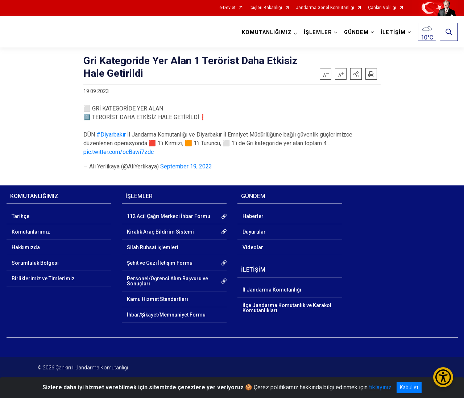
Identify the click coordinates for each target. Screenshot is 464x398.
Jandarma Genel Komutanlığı (325, 7)
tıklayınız (380, 387)
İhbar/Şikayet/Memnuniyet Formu (166, 315)
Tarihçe (20, 216)
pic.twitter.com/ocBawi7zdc (118, 151)
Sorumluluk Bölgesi (35, 263)
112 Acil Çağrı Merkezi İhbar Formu (168, 216)
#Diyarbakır (111, 134)
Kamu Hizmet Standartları (157, 299)
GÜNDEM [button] (356, 32)
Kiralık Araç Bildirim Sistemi (160, 232)
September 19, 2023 (186, 166)
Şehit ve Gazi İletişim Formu (159, 263)
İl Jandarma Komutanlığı (272, 290)
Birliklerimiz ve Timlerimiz (43, 278)
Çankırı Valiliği (382, 7)
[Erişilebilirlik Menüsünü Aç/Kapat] (443, 377)
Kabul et (409, 387)
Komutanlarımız (31, 232)
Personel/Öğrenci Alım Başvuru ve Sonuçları (167, 281)
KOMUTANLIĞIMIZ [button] (267, 32)
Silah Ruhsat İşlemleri (152, 247)
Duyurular (254, 232)
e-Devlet (227, 7)
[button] (356, 74)
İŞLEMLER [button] (318, 32)
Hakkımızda (26, 247)
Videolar (253, 247)
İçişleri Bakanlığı (265, 7)
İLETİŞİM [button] (393, 32)
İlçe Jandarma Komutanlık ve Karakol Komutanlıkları (287, 307)
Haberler (253, 216)
